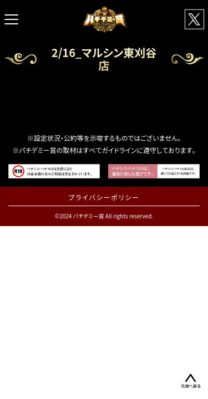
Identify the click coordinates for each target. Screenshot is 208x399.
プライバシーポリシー (104, 197)
